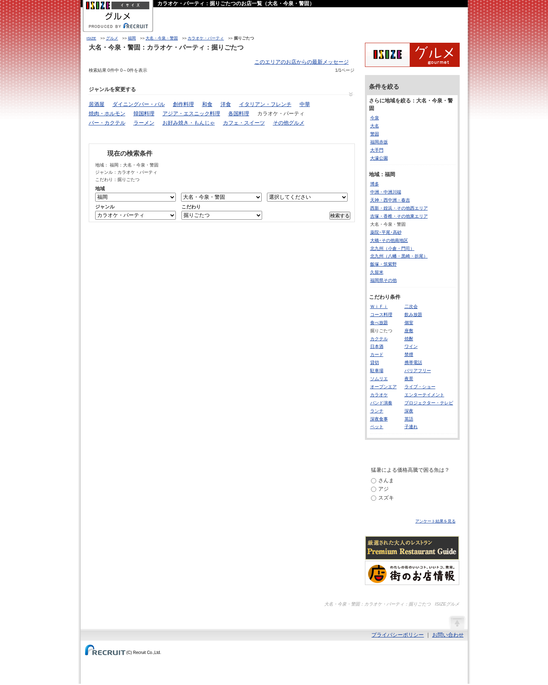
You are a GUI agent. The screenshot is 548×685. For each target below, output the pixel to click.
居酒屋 (96, 104)
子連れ (411, 426)
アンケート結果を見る (435, 521)
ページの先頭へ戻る (457, 622)
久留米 (376, 272)
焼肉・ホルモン (107, 113)
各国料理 (238, 113)
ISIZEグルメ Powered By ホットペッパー (412, 55)
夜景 (408, 378)
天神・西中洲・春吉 (390, 200)
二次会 (411, 306)
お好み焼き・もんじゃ (189, 123)
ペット (376, 426)
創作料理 (183, 104)
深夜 (408, 410)
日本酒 (376, 346)
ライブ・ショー (419, 386)
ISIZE (91, 38)
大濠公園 (379, 158)
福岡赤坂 (379, 141)
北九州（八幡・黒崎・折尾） (399, 256)
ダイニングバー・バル (139, 104)
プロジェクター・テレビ (428, 402)
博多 (374, 183)
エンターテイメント (424, 394)
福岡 (132, 38)
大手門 (376, 150)
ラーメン (143, 123)
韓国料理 (143, 113)
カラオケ (379, 394)
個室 (408, 322)
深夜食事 (379, 418)
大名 (374, 125)
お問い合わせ (448, 635)
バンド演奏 (381, 402)
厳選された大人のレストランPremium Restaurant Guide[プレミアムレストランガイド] (412, 548)
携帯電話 (413, 362)
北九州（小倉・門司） (392, 248)
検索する (340, 216)
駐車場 (376, 370)
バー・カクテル (107, 123)
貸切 (374, 362)
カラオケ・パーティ (206, 38)
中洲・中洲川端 (385, 191)
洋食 (226, 104)
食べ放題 (379, 322)
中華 (305, 104)
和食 (207, 104)
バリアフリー (417, 370)
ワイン (411, 346)
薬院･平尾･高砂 (386, 232)
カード (376, 354)
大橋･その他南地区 (389, 240)
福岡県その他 (383, 280)
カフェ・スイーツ (244, 123)
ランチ (376, 410)
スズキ (386, 498)
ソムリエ (379, 378)
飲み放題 (413, 314)
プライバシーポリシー (397, 635)
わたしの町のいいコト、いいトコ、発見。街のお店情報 (412, 573)
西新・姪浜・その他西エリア (399, 208)
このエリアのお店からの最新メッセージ (301, 62)
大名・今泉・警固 (162, 38)
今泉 (374, 117)
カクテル (379, 338)
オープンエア (383, 386)
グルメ (112, 38)
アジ (383, 489)
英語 (408, 418)
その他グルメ (288, 123)
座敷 (408, 330)
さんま (386, 480)
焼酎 (408, 338)
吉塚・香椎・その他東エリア (399, 216)
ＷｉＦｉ (379, 306)
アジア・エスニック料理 (191, 113)
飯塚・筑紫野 (383, 264)
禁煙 (408, 354)
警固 (374, 133)
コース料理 (381, 314)
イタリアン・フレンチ (265, 104)
